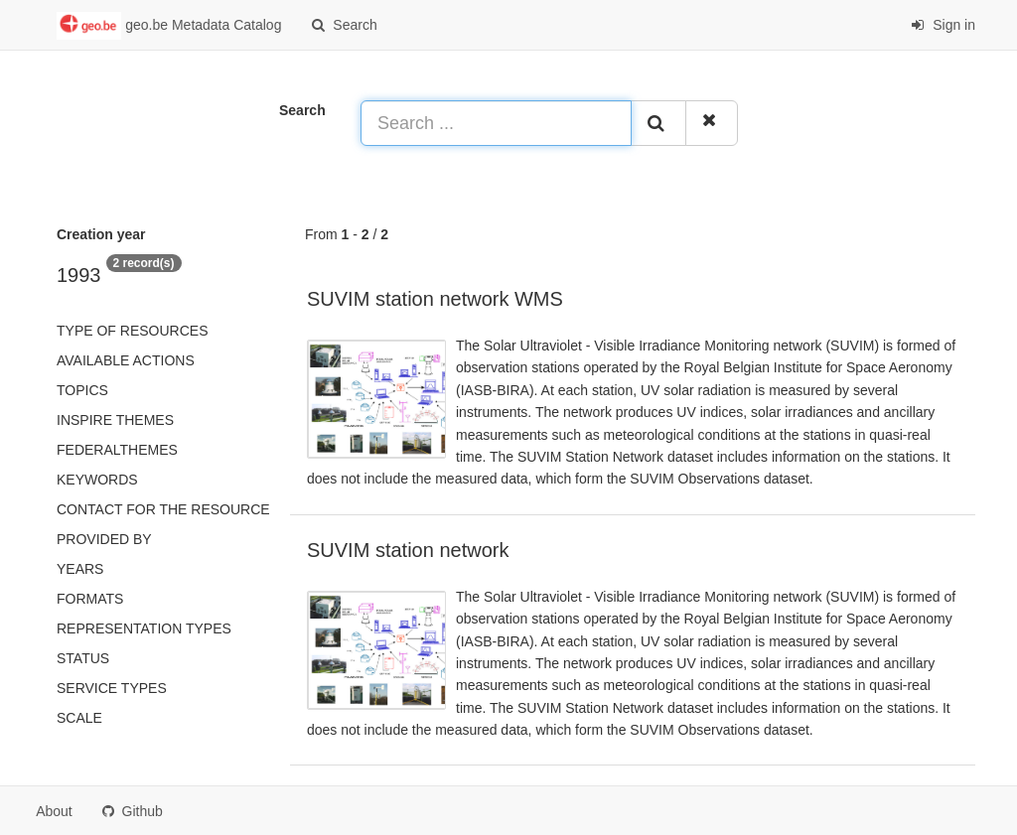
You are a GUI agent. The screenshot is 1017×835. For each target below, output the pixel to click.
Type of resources (132, 331)
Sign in (943, 25)
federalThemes (117, 450)
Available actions (126, 360)
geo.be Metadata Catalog (169, 26)
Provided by (104, 539)
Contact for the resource (163, 509)
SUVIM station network (407, 550)
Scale (79, 718)
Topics (82, 390)
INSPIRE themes (115, 420)
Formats (90, 599)
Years (80, 569)
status (83, 658)
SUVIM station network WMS (435, 299)
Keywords (97, 479)
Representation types (144, 628)
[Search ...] (496, 123)
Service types (112, 688)
